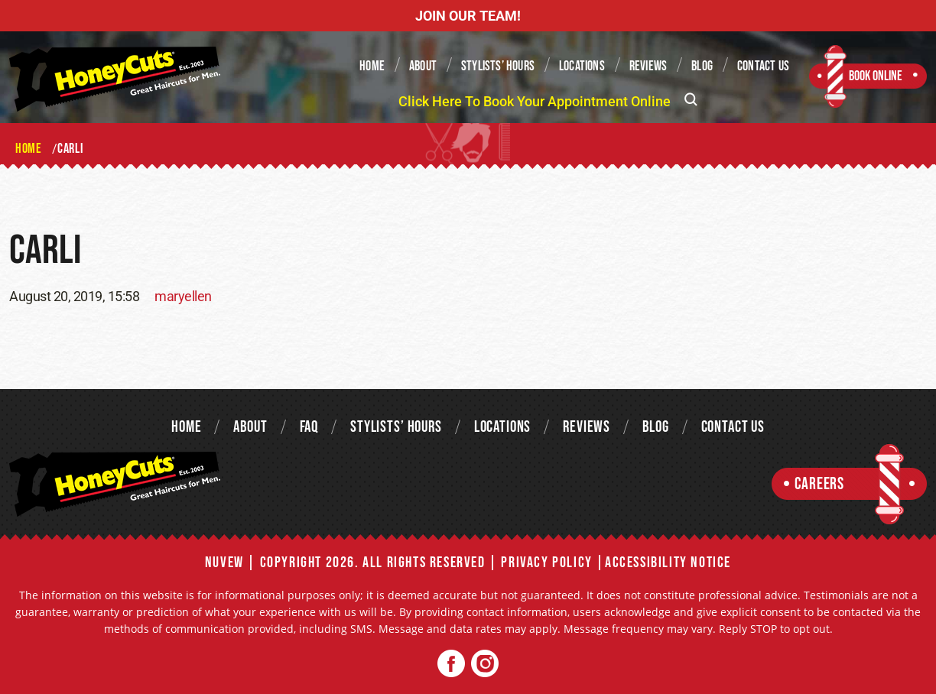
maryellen (183, 296)
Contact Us (763, 66)
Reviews (648, 66)
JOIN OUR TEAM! (468, 16)
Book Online (875, 76)
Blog (702, 66)
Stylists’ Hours (498, 66)
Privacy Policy (546, 562)
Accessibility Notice (668, 562)
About (423, 66)
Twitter (484, 664)
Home (372, 66)
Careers (819, 484)
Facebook (451, 664)
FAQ (309, 426)
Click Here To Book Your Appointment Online (534, 101)
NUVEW (224, 562)
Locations (582, 66)
